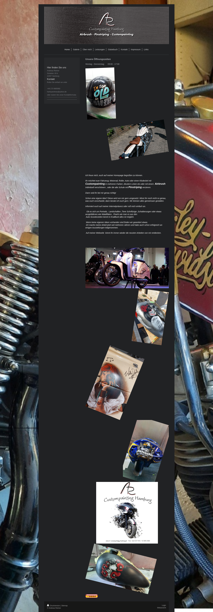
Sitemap (64, 606)
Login (164, 605)
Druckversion (53, 606)
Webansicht (161, 608)
